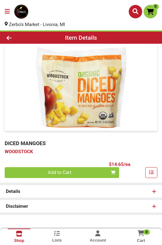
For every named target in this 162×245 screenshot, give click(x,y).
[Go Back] (24, 38)
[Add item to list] (151, 172)
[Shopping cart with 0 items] (150, 12)
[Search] (135, 11)
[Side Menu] (7, 12)
